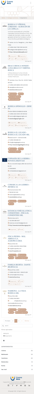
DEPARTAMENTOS (7, 346)
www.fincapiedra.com (15, 251)
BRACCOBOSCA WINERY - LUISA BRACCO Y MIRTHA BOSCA (19, 68)
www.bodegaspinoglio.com (16, 118)
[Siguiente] (21, 321)
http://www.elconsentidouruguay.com (20, 225)
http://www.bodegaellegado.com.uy (19, 144)
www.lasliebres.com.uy (15, 197)
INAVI (24, 382)
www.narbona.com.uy (15, 305)
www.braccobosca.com (15, 89)
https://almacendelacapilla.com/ (18, 52)
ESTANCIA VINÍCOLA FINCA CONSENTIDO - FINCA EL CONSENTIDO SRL (19, 213)
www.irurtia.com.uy (14, 277)
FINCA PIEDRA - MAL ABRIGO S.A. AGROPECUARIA (17, 238)
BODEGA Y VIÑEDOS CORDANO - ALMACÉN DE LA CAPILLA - (19, 26)
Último (27, 321)
